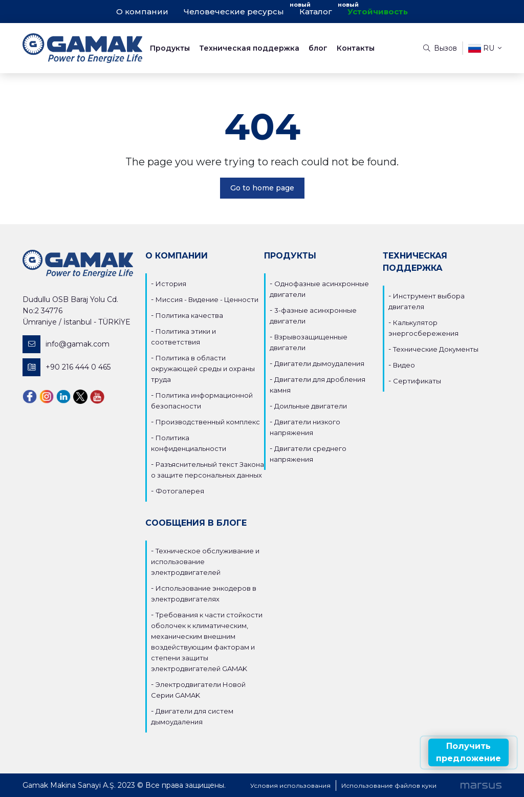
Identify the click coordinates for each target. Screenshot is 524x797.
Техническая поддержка (249, 48)
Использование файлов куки (388, 785)
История (171, 283)
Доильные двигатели (310, 406)
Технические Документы (435, 349)
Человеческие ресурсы (234, 11)
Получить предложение (468, 752)
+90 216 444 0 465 (67, 367)
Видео (404, 365)
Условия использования (290, 785)
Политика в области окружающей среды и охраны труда (203, 368)
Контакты (356, 48)
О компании (142, 11)
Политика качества (189, 315)
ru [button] (484, 48)
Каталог (315, 11)
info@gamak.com (66, 344)
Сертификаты (417, 381)
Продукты (170, 48)
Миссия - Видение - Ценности (207, 299)
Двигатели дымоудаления (319, 363)
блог (318, 48)
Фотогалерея (180, 491)
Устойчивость (377, 11)
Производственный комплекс (208, 422)
